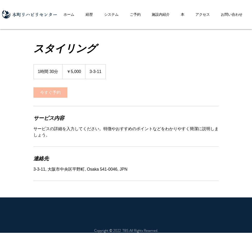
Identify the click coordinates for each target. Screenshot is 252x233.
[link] (50, 92)
